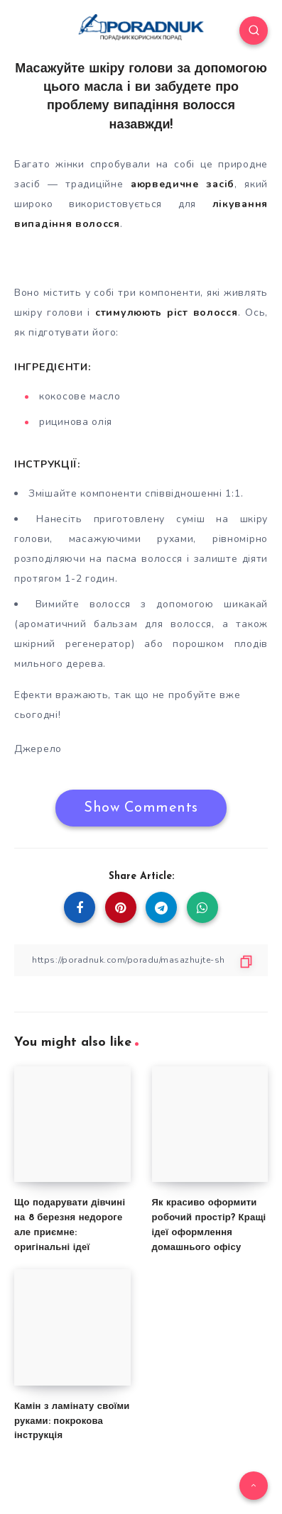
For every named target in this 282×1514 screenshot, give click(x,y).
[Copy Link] (141, 960)
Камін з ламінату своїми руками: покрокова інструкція (72, 1421)
